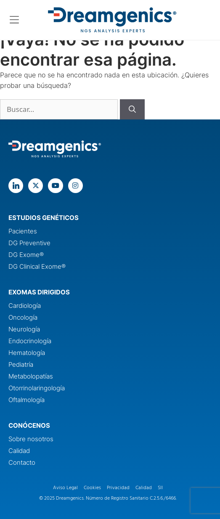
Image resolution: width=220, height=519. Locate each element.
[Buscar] (132, 109)
